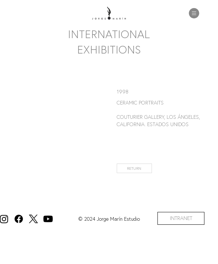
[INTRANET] (180, 218)
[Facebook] (18, 218)
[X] (33, 218)
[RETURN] (134, 168)
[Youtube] (48, 218)
